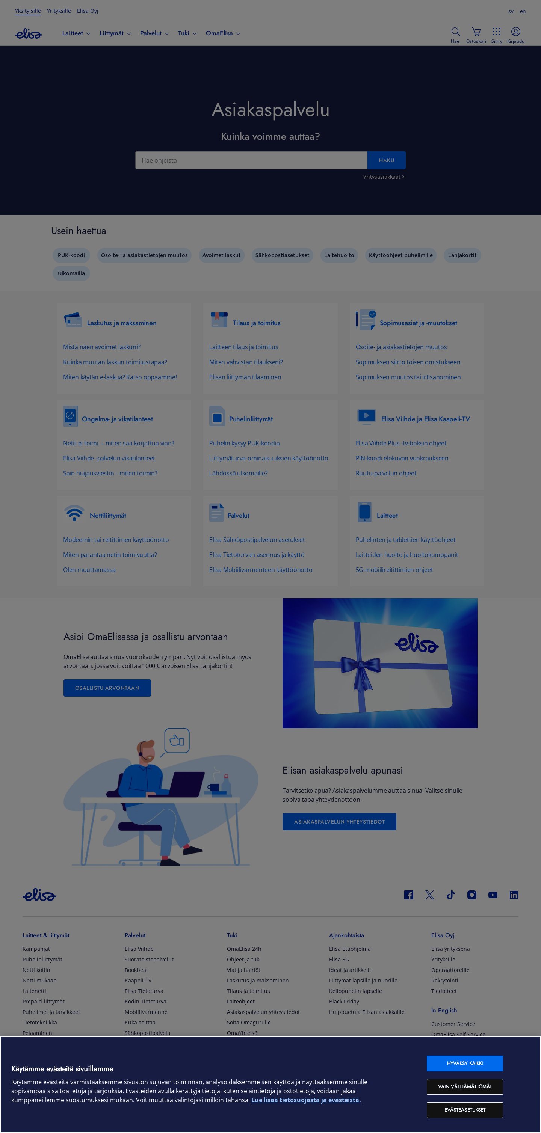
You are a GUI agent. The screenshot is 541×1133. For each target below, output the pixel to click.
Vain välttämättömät (465, 1086)
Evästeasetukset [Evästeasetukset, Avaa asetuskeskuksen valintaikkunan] (465, 1109)
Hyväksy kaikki (465, 1063)
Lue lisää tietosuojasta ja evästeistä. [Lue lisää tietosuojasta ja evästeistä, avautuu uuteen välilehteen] (306, 1100)
